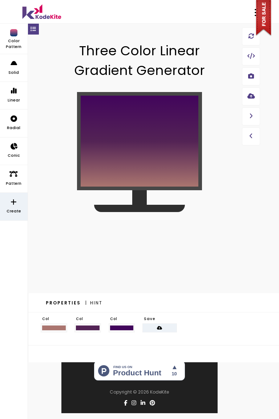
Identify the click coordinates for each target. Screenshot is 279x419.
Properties (64, 303)
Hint (96, 303)
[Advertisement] (139, 271)
